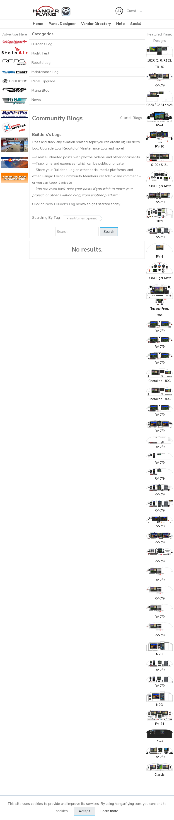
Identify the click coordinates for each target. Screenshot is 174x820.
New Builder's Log (60, 204)
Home (38, 23)
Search (109, 231)
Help (120, 23)
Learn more (109, 810)
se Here (20, 34)
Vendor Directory (96, 23)
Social (135, 23)
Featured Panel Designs (159, 37)
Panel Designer (62, 23)
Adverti (8, 34)
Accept (84, 811)
